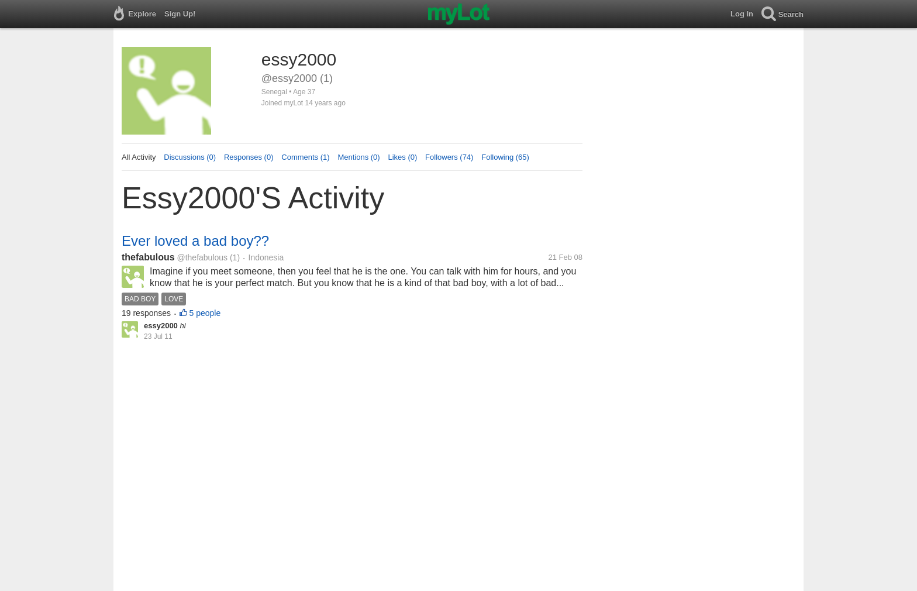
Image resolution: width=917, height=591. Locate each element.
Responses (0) (249, 157)
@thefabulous (202, 257)
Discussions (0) (190, 157)
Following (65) (505, 157)
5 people (205, 313)
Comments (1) (305, 157)
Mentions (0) (358, 157)
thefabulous (148, 257)
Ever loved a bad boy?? (195, 241)
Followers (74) (449, 157)
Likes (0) (402, 157)
